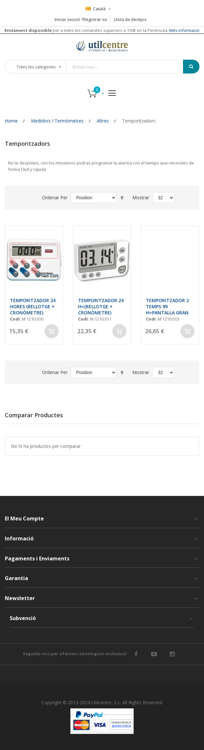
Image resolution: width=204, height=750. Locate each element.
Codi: (15, 319)
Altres (103, 121)
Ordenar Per (54, 197)
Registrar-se (95, 19)
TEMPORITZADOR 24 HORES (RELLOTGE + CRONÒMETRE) (33, 306)
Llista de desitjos (130, 19)
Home (11, 121)
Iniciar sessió (67, 19)
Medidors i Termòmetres (57, 121)
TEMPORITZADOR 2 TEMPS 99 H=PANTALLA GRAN (167, 306)
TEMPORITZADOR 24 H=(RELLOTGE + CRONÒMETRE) (101, 306)
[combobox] (129, 67)
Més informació (183, 30)
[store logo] (102, 46)
